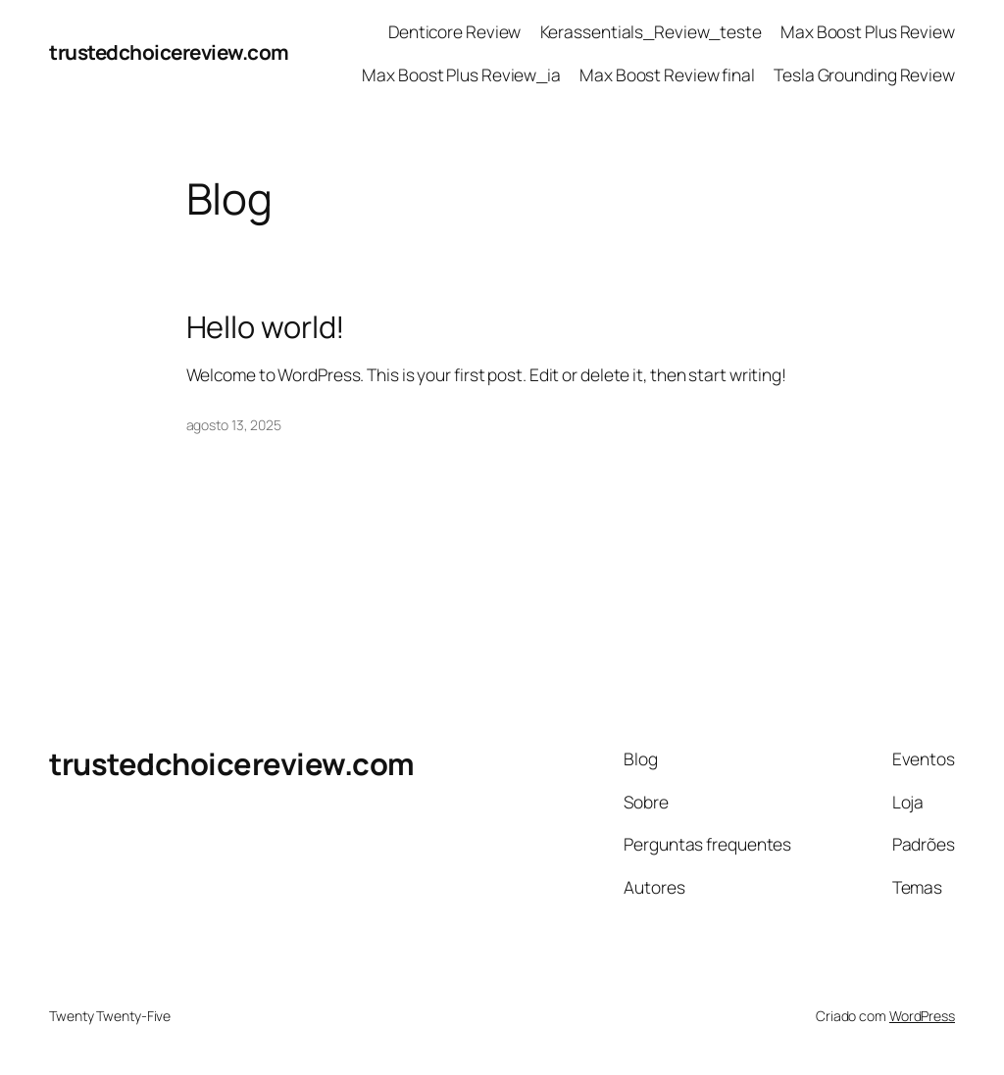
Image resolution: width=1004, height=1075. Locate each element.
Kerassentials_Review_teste (651, 31)
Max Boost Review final (667, 74)
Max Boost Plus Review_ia (461, 74)
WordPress (922, 1015)
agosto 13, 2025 (234, 424)
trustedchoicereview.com (169, 52)
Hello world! (266, 327)
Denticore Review (454, 31)
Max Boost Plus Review (867, 31)
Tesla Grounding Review (864, 74)
